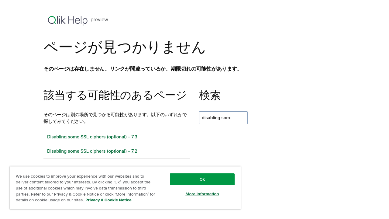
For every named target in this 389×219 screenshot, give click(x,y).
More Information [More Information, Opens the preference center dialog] (197, 193)
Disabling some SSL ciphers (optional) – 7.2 (92, 151)
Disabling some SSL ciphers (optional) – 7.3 (92, 137)
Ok (198, 179)
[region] (122, 187)
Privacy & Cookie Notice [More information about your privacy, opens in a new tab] (115, 199)
